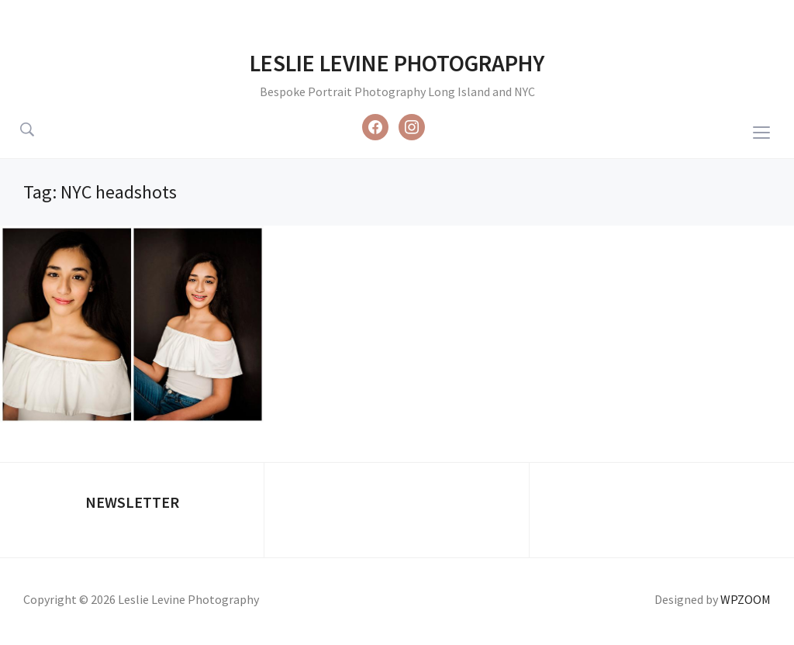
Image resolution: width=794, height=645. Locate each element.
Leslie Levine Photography (397, 63)
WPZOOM (745, 599)
